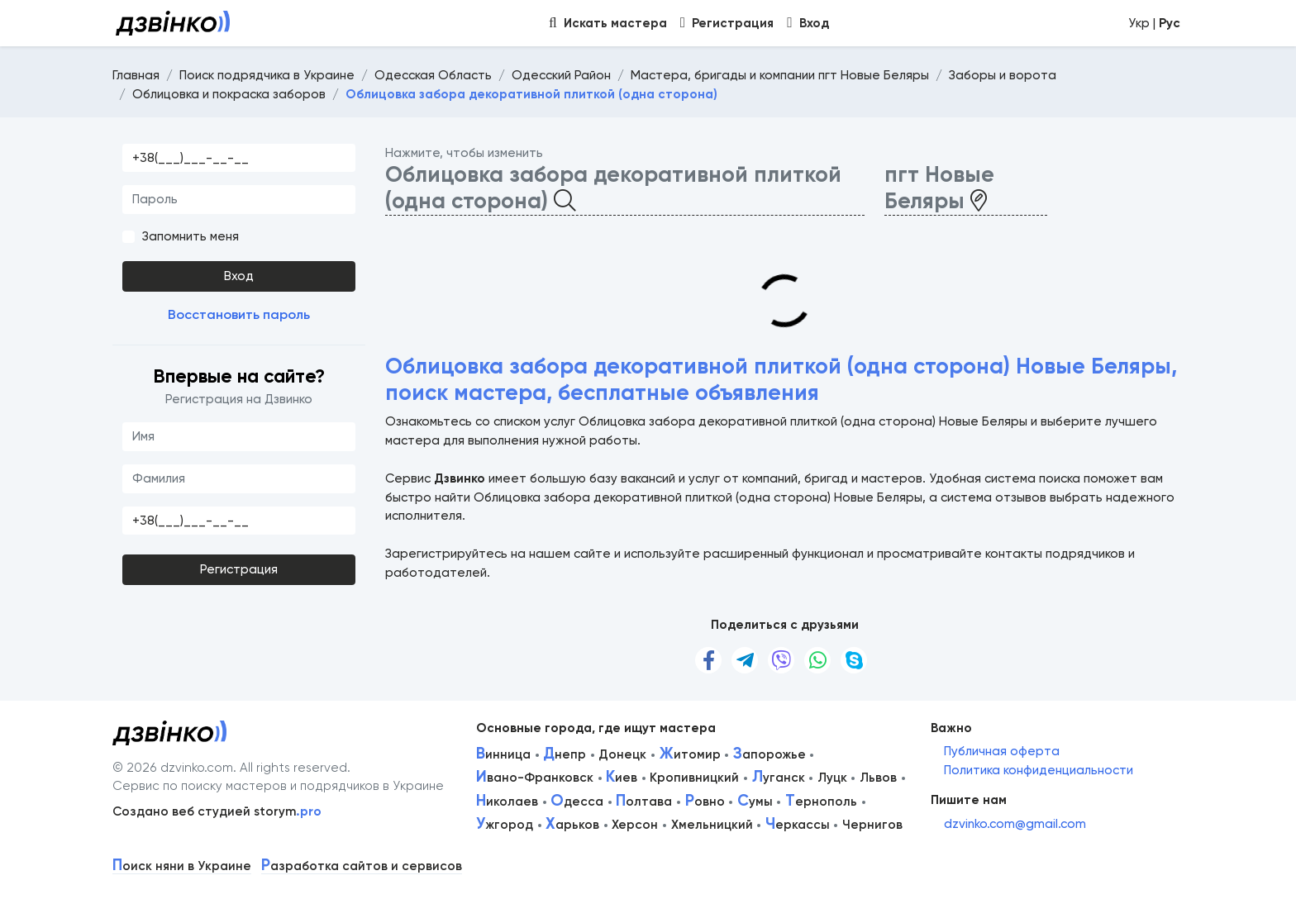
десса (576, 801)
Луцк (832, 777)
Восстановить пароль (239, 314)
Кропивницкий (694, 777)
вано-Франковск (534, 777)
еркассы (797, 824)
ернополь (821, 801)
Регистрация (239, 569)
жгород (504, 824)
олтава (644, 801)
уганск (778, 777)
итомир (690, 754)
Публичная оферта (1002, 751)
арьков (572, 824)
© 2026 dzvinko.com (172, 767)
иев (621, 777)
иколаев (507, 801)
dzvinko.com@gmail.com (1015, 823)
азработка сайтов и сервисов (361, 866)
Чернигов (872, 824)
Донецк (622, 754)
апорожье (769, 754)
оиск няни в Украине (181, 866)
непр (564, 754)
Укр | (1154, 23)
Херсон (635, 824)
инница (503, 754)
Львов (878, 777)
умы (755, 801)
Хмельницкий (712, 824)
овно (705, 801)
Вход (239, 276)
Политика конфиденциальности (1038, 770)
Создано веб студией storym (217, 811)
